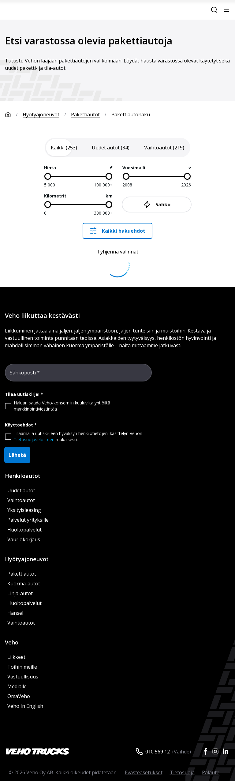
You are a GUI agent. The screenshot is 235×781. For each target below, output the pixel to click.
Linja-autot (20, 593)
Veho (11, 642)
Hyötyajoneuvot (41, 114)
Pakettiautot (85, 114)
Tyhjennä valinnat (117, 251)
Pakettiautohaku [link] (130, 114)
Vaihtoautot (21, 500)
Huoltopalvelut (24, 529)
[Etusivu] (14, 114)
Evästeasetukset (143, 772)
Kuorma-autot (23, 583)
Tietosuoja (182, 772)
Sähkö (156, 204)
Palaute (210, 772)
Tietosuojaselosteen (34, 439)
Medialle (17, 686)
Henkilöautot (22, 475)
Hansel (15, 613)
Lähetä (17, 455)
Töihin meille (22, 666)
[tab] (64, 147)
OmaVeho (18, 696)
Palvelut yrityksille (28, 519)
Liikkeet (16, 657)
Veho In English (25, 706)
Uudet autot (21, 490)
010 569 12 (157, 751)
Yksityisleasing (24, 510)
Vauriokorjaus (23, 539)
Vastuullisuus (22, 676)
